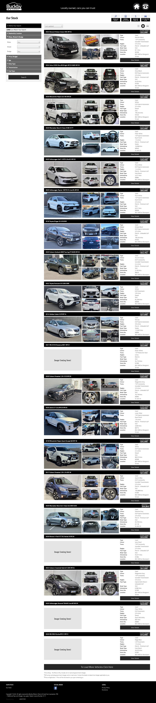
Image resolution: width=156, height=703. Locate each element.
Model (9, 47)
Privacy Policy (106, 688)
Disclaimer (105, 690)
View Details (135, 60)
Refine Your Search (14, 26)
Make (9, 42)
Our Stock (8, 688)
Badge (9, 51)
